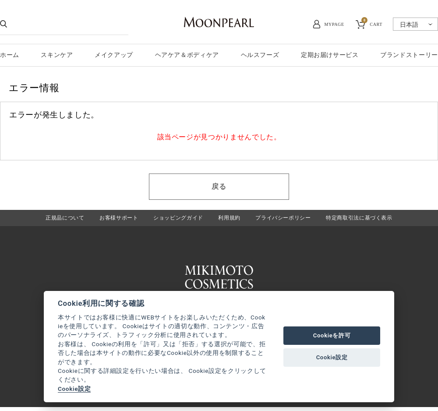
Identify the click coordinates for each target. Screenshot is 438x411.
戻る (219, 186)
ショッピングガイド (176, 219)
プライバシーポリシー (286, 219)
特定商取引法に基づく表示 (367, 219)
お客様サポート (113, 219)
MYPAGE (334, 24)
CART (371, 23)
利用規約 (229, 219)
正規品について (56, 219)
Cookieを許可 (332, 335)
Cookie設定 (74, 388)
